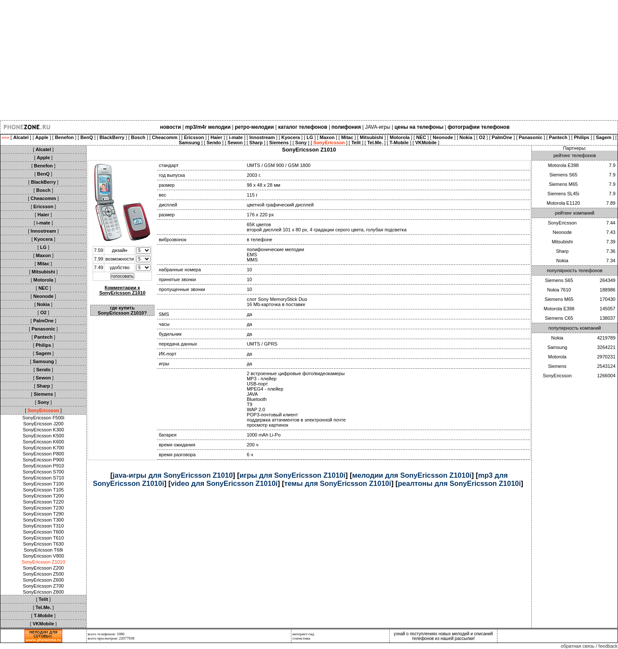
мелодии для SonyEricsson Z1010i (411, 475)
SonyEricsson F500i (43, 417)
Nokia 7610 (559, 289)
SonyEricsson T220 (43, 501)
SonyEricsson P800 (43, 453)
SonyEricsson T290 (43, 513)
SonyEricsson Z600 (43, 579)
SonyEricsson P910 (43, 465)
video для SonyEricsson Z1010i (224, 483)
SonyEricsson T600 (43, 531)
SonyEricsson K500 (43, 435)
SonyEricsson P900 (43, 459)
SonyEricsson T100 (43, 483)
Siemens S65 (563, 174)
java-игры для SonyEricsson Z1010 (172, 475)
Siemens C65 (559, 318)
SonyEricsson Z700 (43, 585)
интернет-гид (303, 634)
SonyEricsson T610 (43, 537)
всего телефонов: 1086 (106, 634)
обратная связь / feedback (589, 646)
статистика (301, 638)
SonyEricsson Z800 (43, 591)
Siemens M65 (563, 184)
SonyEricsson (562, 222)
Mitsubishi (562, 241)
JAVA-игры (378, 127)
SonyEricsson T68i (43, 549)
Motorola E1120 (563, 203)
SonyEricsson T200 (43, 495)
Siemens (557, 366)
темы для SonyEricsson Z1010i (337, 483)
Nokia (562, 260)
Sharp (562, 251)
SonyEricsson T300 (43, 519)
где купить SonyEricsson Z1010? (122, 310)
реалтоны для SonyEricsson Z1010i (459, 483)
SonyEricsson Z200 (43, 567)
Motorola (557, 356)
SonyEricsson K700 (43, 447)
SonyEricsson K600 (43, 441)
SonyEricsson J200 (43, 423)
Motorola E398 (563, 165)
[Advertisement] (257, 60)
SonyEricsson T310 (43, 525)
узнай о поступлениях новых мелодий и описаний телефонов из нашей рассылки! (443, 636)
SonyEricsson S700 (43, 471)
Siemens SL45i (563, 193)
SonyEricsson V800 (43, 555)
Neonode (562, 232)
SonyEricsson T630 (43, 543)
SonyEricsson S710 (43, 477)
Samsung (557, 347)
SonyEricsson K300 (43, 429)
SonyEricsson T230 (43, 507)
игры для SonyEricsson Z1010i (292, 475)
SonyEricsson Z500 (43, 573)
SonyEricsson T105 (43, 489)
